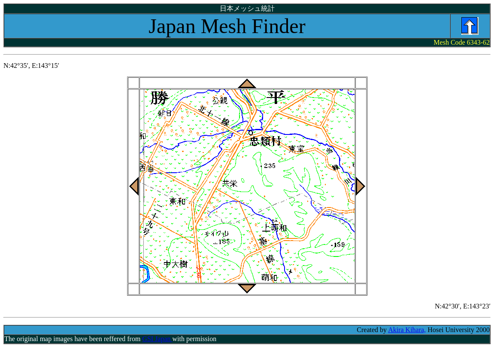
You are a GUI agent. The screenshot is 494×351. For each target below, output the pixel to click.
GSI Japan (157, 338)
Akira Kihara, (407, 329)
